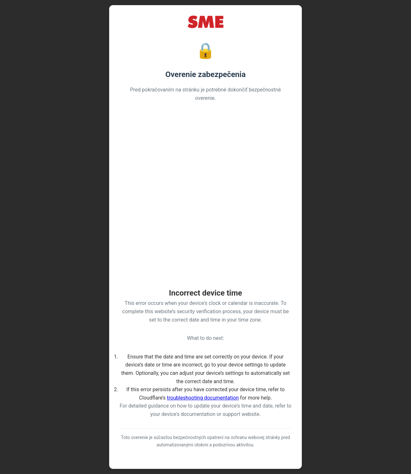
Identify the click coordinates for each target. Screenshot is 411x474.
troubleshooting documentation (203, 398)
